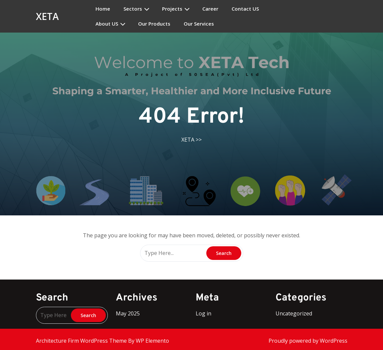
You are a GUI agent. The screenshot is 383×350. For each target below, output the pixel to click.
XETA (47, 16)
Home (103, 8)
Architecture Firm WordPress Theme (82, 340)
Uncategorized (294, 313)
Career (210, 8)
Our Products (154, 23)
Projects (172, 8)
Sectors (132, 8)
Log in (203, 313)
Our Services (199, 23)
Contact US (245, 8)
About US (107, 23)
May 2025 (128, 313)
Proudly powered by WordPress (308, 340)
